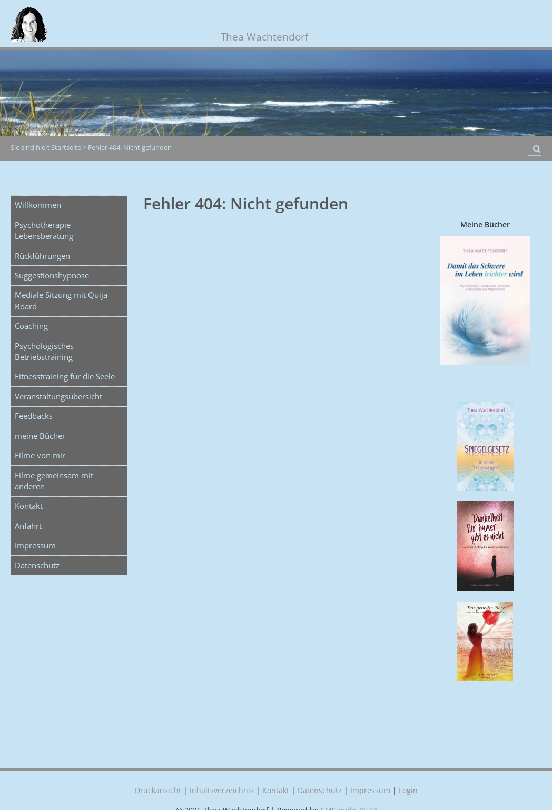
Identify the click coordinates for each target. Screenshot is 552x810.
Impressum (35, 545)
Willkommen (38, 204)
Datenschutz (37, 565)
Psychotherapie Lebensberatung (44, 230)
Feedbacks (34, 416)
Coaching (31, 326)
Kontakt (29, 506)
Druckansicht (158, 790)
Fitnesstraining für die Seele (65, 376)
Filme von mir (40, 455)
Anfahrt (28, 526)
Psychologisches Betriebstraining (44, 351)
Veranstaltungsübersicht (58, 396)
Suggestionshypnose (52, 275)
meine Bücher (40, 436)
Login (408, 790)
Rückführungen (42, 256)
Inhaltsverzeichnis (222, 790)
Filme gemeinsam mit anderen (54, 481)
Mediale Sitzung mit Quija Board (61, 300)
